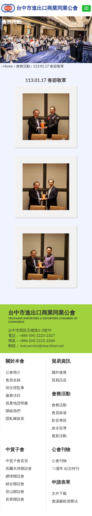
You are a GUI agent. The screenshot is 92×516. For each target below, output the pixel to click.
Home (8, 66)
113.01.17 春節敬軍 (49, 66)
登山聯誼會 (15, 491)
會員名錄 (13, 380)
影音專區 (59, 420)
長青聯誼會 (15, 499)
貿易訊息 (59, 380)
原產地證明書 (17, 403)
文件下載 (59, 493)
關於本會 (15, 361)
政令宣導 (59, 428)
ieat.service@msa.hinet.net (42, 345)
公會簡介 (13, 372)
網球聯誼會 (15, 476)
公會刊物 (61, 449)
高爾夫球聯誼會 (19, 468)
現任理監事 (15, 387)
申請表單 (61, 482)
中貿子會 (15, 449)
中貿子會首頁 (17, 460)
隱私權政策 (15, 418)
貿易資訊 (61, 361)
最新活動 (59, 435)
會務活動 (23, 66)
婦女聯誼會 (15, 483)
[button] (86, 8)
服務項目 (13, 395)
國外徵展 (59, 372)
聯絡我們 (13, 410)
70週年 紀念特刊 (65, 468)
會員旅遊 (59, 412)
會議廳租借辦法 (65, 501)
